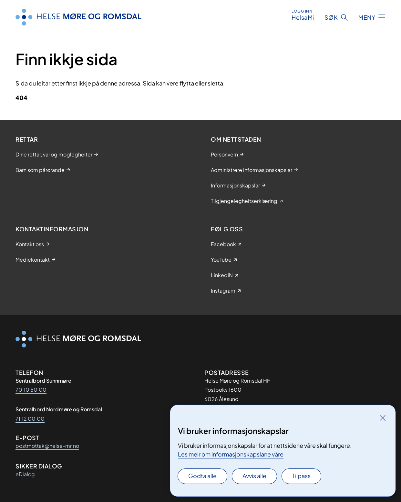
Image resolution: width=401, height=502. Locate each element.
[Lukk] (382, 418)
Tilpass (301, 475)
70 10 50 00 (30, 389)
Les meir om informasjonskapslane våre (230, 454)
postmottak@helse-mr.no (47, 445)
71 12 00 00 (30, 418)
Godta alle (202, 475)
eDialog (25, 474)
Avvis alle (254, 475)
